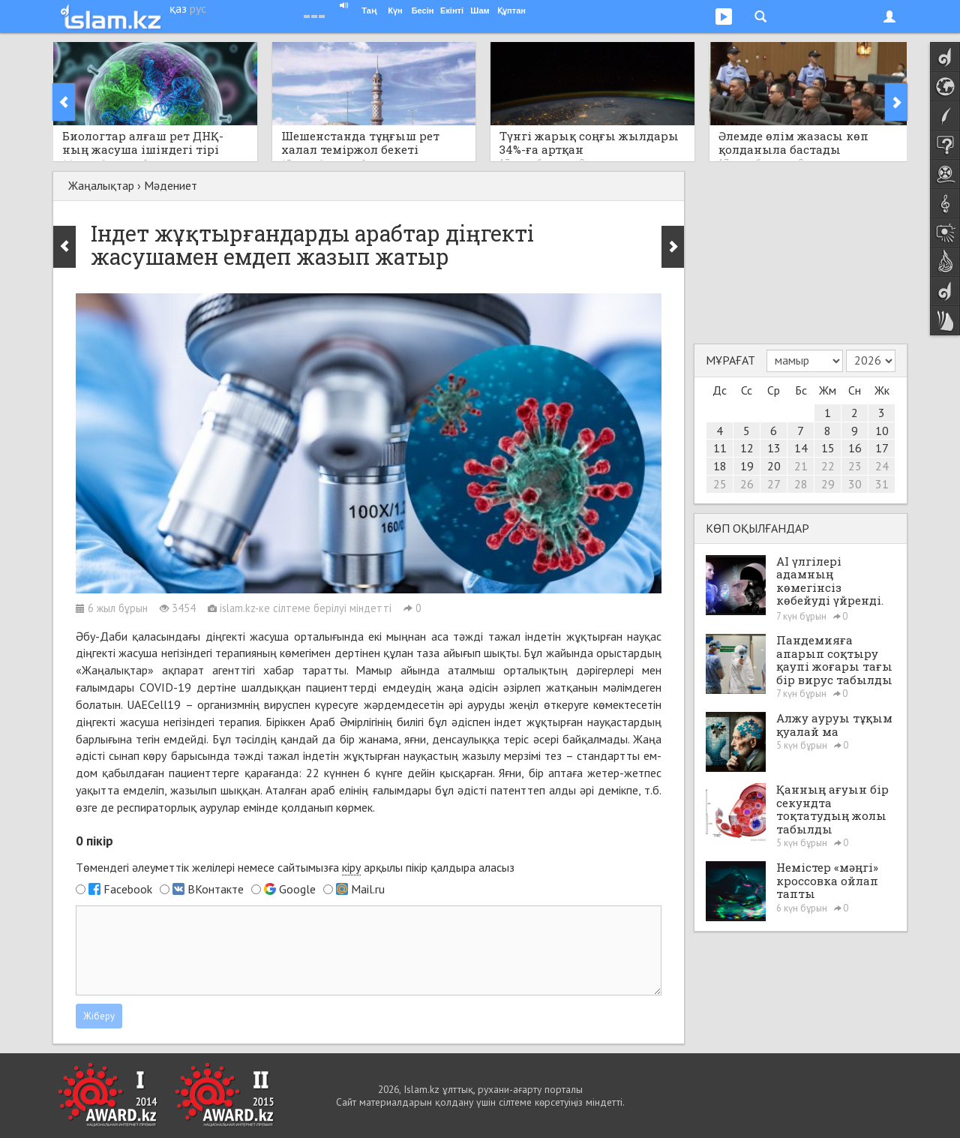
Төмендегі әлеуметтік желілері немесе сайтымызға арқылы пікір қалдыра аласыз (295, 867)
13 (774, 447)
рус (198, 8)
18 (720, 465)
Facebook (128, 889)
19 (747, 465)
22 (828, 465)
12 (747, 447)
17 (882, 447)
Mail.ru (368, 889)
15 (828, 447)
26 (747, 483)
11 (720, 447)
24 (882, 465)
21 (801, 465)
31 (882, 483)
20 (774, 465)
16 (855, 447)
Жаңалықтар (101, 185)
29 (828, 483)
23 (855, 465)
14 (801, 447)
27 (774, 483)
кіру (351, 867)
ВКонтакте (216, 889)
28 (801, 483)
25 (720, 483)
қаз (178, 8)
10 (882, 430)
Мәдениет (170, 185)
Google (297, 889)
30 (855, 483)
